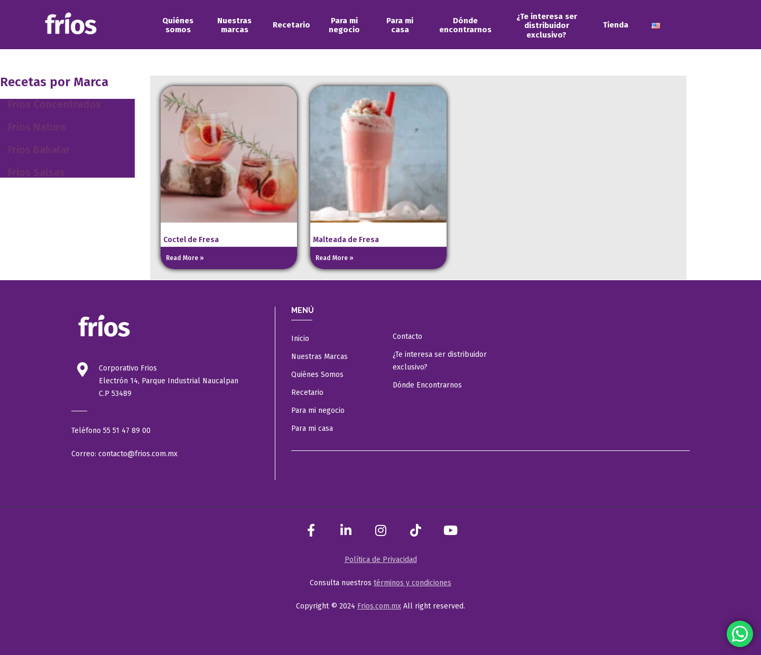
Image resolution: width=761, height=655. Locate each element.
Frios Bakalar (39, 149)
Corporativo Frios (128, 368)
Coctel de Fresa (191, 239)
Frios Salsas (36, 172)
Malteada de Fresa (346, 239)
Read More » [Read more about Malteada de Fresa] (334, 258)
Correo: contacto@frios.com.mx (124, 453)
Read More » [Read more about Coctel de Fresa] (185, 258)
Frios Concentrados (54, 104)
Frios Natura (37, 127)
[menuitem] (178, 25)
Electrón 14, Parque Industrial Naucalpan (168, 380)
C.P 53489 (115, 393)
